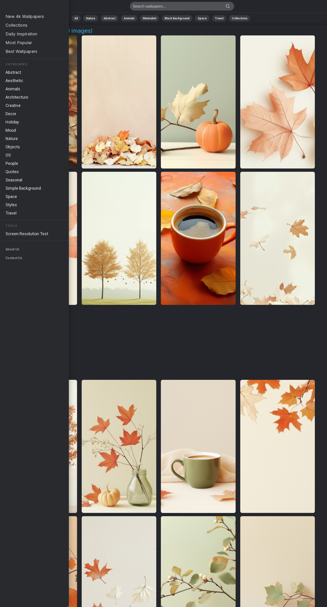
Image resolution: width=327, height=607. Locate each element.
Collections (239, 18)
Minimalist (149, 18)
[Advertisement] (159, 342)
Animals (129, 18)
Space (202, 18)
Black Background (177, 18)
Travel (219, 18)
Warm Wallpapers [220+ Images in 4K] (27, 7)
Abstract (109, 18)
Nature (90, 18)
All (76, 18)
